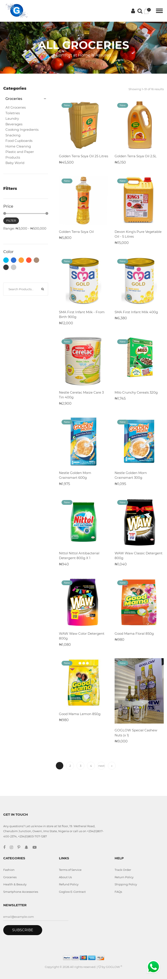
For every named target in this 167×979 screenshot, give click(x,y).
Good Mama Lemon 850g (79, 714)
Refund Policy (68, 884)
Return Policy (124, 877)
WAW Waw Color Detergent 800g (81, 636)
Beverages (13, 124)
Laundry (12, 118)
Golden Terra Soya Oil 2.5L (136, 156)
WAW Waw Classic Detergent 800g (138, 555)
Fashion (9, 869)
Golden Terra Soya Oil (76, 232)
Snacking (12, 135)
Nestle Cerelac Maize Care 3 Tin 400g (81, 394)
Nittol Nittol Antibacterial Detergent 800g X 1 (79, 555)
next (101, 765)
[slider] (4, 213)
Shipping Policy (126, 884)
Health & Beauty (15, 884)
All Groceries (15, 107)
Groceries (10, 877)
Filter (11, 220)
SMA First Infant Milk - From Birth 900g (82, 314)
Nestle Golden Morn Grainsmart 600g (75, 475)
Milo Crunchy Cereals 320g (136, 392)
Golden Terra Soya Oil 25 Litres (83, 156)
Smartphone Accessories (20, 891)
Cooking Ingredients (21, 130)
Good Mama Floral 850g (134, 633)
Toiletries (12, 113)
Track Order (123, 869)
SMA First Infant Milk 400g (136, 312)
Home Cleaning (18, 146)
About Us (65, 877)
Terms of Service (70, 869)
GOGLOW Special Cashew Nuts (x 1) (136, 732)
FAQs (118, 891)
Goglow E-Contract (72, 891)
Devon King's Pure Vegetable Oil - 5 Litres (138, 234)
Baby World (14, 163)
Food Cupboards (18, 141)
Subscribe (22, 930)
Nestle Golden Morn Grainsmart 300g (131, 475)
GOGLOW (114, 967)
